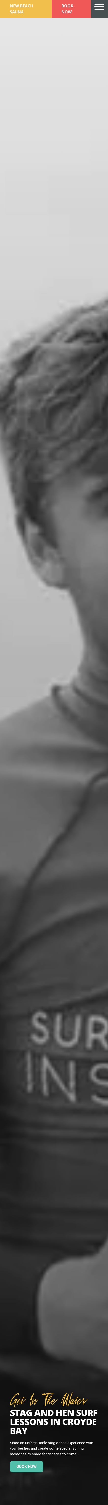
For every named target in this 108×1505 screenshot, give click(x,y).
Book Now (67, 9)
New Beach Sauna (21, 9)
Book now (26, 1466)
